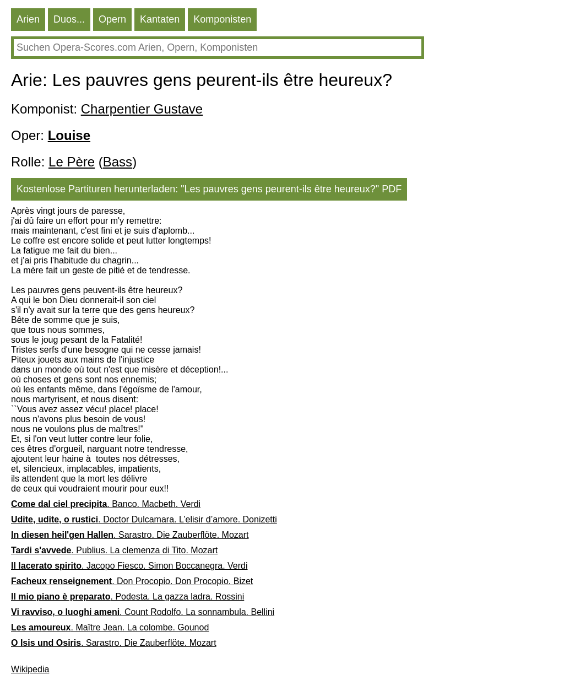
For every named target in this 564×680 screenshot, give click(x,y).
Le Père (71, 161)
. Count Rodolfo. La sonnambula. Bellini (142, 612)
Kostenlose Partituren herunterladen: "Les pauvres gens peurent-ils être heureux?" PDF (209, 189)
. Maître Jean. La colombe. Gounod (110, 627)
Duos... (69, 19)
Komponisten (222, 19)
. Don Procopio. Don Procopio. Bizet (132, 581)
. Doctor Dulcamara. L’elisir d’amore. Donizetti (144, 519)
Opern (112, 19)
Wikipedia (30, 669)
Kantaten (160, 19)
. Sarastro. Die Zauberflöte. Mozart (130, 534)
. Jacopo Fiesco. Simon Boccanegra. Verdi (129, 565)
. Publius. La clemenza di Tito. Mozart (114, 550)
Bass (117, 161)
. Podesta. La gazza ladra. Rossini (127, 596)
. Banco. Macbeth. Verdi (105, 504)
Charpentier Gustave (142, 108)
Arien (28, 19)
